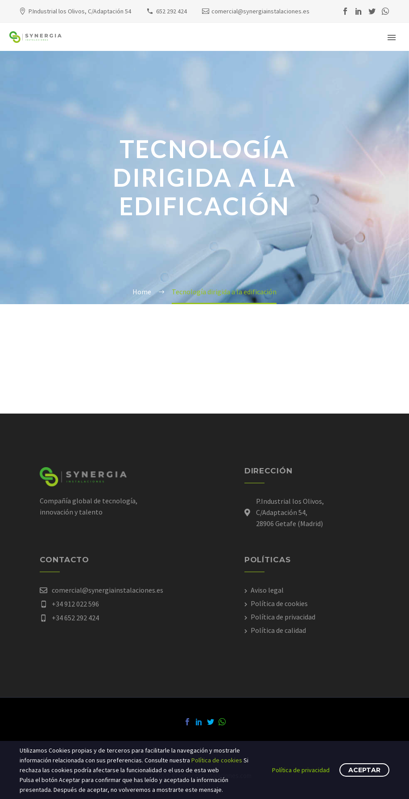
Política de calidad (278, 630)
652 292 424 (171, 11)
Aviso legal (267, 590)
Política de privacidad (283, 616)
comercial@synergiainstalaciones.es (260, 11)
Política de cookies (279, 603)
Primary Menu (392, 37)
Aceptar (364, 770)
